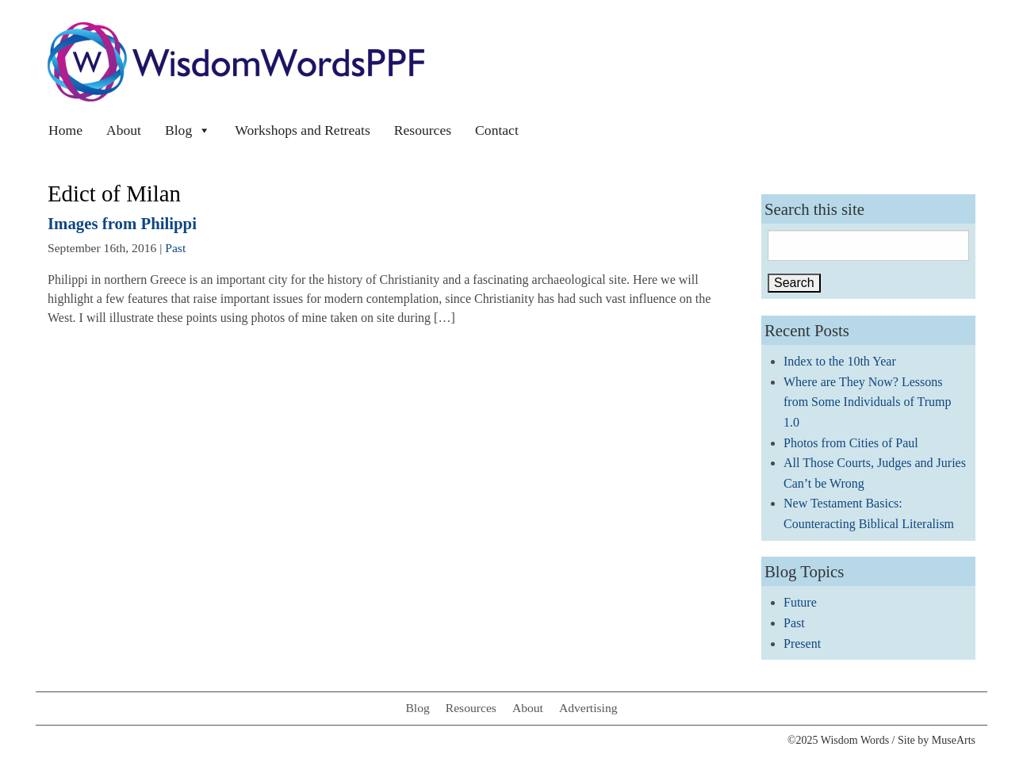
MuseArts (953, 740)
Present (802, 643)
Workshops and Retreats (302, 130)
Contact (497, 130)
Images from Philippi (122, 223)
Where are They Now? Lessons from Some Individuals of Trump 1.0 (868, 402)
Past (175, 248)
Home (65, 130)
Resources (422, 130)
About (123, 130)
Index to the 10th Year (840, 361)
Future (800, 602)
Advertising (588, 707)
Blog (188, 130)
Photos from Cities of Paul (851, 443)
